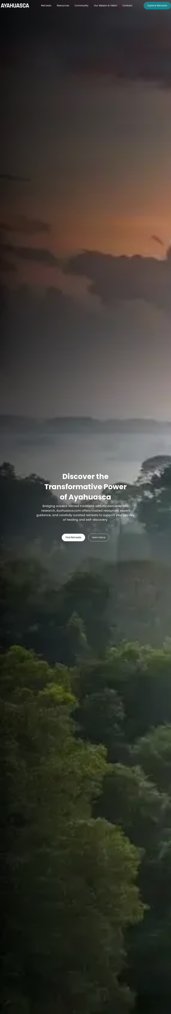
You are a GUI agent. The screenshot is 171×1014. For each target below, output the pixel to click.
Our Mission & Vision (105, 5)
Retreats (46, 5)
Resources (63, 5)
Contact (127, 5)
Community (81, 5)
